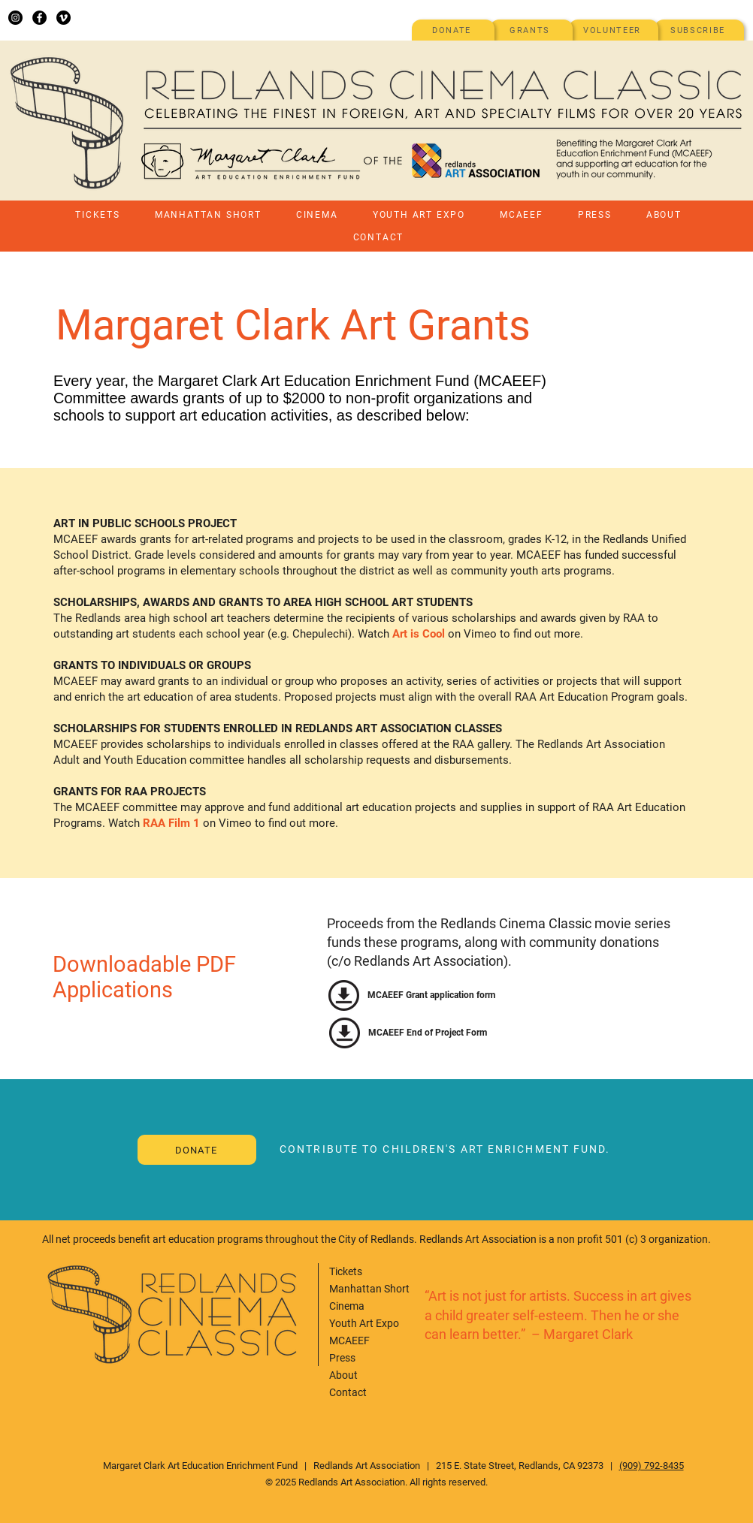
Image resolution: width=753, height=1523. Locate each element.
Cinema (346, 1306)
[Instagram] (15, 18)
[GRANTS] (531, 30)
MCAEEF (349, 1341)
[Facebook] (39, 18)
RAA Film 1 (171, 823)
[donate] (197, 1150)
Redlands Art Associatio (364, 1465)
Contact (348, 1392)
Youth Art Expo (364, 1323)
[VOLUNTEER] (613, 30)
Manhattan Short (369, 1289)
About (343, 1375)
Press (342, 1358)
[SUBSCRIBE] (699, 30)
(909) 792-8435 (651, 1465)
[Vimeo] (63, 18)
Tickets (345, 1271)
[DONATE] (453, 30)
